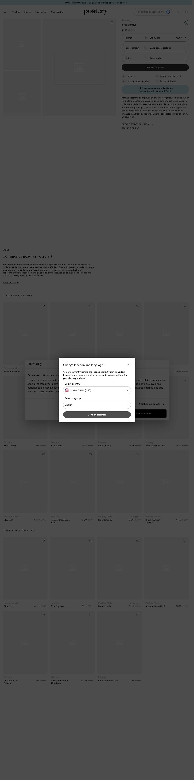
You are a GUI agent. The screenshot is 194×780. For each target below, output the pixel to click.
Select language (73, 398)
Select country (72, 383)
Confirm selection (97, 414)
